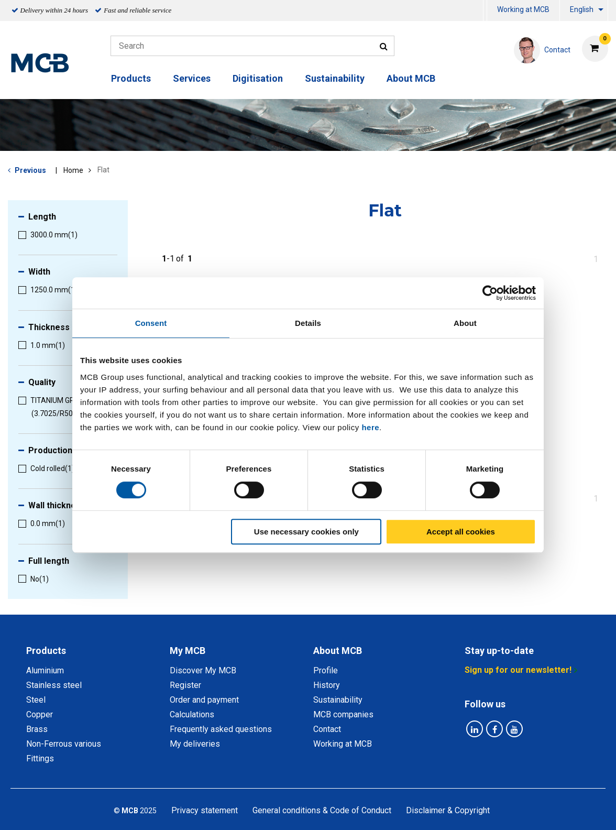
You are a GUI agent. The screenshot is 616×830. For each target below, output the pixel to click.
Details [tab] (308, 323)
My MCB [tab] (187, 650)
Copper (39, 714)
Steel (36, 700)
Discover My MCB (203, 670)
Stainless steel (54, 685)
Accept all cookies (460, 531)
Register (185, 685)
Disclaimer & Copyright (448, 810)
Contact (327, 729)
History (326, 685)
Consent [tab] (151, 323)
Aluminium (45, 670)
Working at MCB (523, 9)
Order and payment (204, 700)
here (370, 427)
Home (73, 170)
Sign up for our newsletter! (518, 670)
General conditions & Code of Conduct (321, 810)
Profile (325, 670)
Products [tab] (46, 650)
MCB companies (343, 714)
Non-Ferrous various (63, 744)
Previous (30, 170)
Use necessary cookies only (306, 531)
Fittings (40, 758)
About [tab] (465, 323)
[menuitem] (485, 10)
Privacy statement (204, 810)
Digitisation (258, 78)
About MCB (411, 78)
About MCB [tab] (337, 650)
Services (192, 78)
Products (131, 78)
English (581, 9)
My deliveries (195, 744)
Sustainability (335, 78)
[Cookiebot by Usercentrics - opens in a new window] (490, 293)
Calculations (192, 714)
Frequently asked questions (221, 729)
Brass (37, 729)
